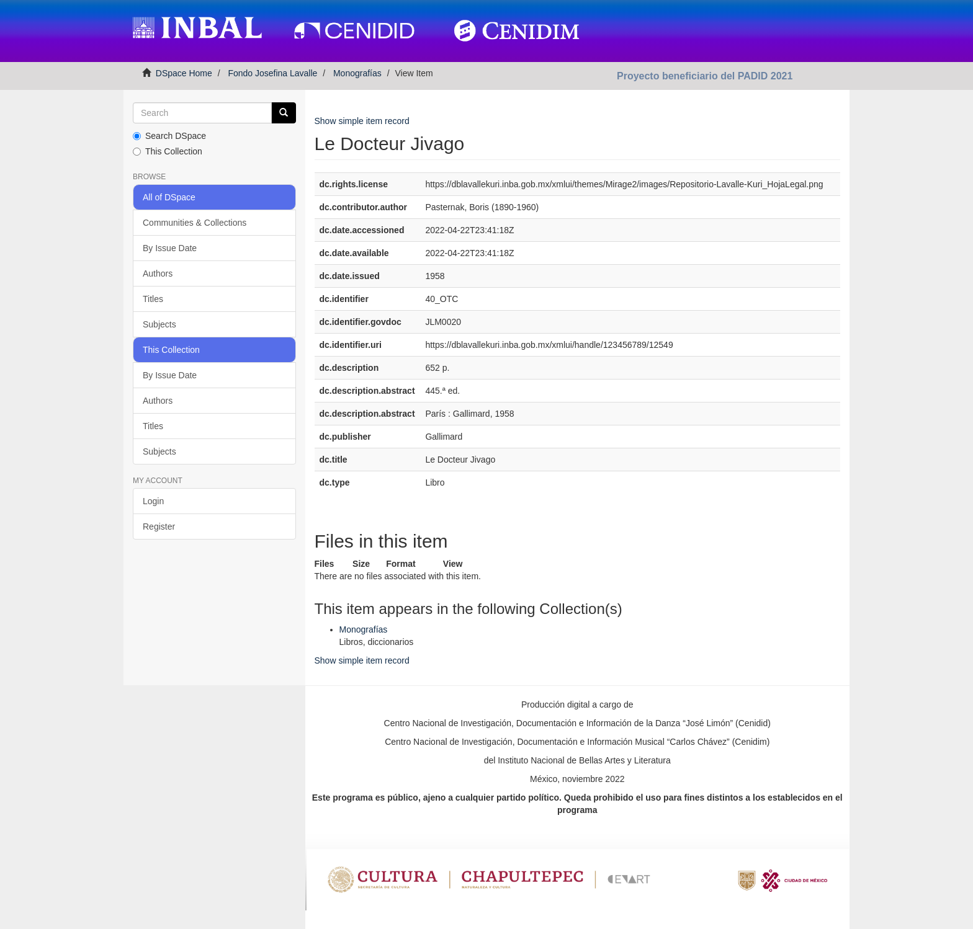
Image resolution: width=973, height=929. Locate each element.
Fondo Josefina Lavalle (272, 73)
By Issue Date (170, 248)
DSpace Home (184, 73)
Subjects (159, 324)
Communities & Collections (194, 223)
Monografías (357, 73)
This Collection (167, 151)
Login (153, 501)
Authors (158, 273)
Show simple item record (362, 121)
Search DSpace (169, 136)
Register (159, 526)
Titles (153, 299)
